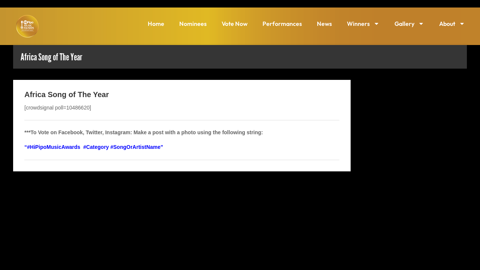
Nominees (193, 23)
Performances (282, 23)
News (324, 23)
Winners (363, 23)
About (452, 23)
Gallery (409, 23)
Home (156, 23)
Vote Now (235, 23)
